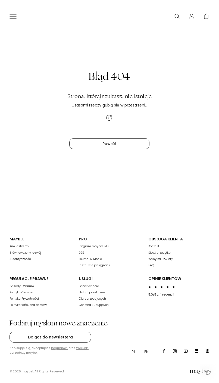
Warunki (82, 348)
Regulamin (59, 348)
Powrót (109, 143)
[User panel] (191, 16)
